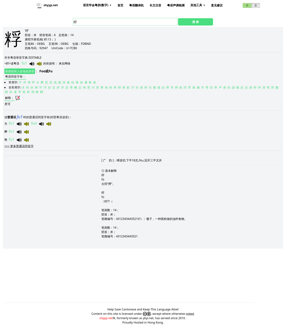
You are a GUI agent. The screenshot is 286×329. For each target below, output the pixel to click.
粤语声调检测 (176, 5)
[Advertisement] (112, 275)
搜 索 (195, 22)
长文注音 (155, 5)
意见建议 (217, 5)
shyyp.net (106, 318)
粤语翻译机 (136, 5)
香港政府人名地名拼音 (19, 71)
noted (190, 314)
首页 (120, 5)
